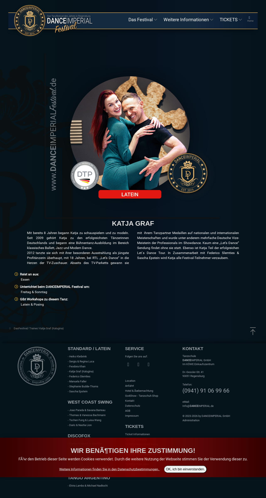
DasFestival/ (21, 328)
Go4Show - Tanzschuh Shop (141, 395)
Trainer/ (34, 328)
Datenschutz (132, 405)
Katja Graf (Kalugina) (51, 328)
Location (130, 380)
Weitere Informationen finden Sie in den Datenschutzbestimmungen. (109, 469)
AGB (127, 410)
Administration (191, 420)
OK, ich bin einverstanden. (185, 469)
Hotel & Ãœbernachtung (139, 390)
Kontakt (129, 400)
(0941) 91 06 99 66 (205, 390)
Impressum (132, 415)
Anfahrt (129, 385)
